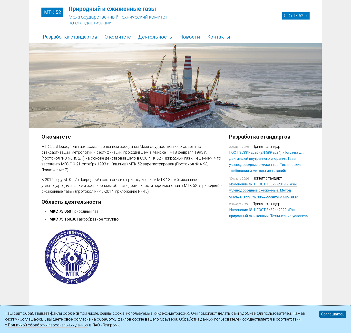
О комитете (118, 37)
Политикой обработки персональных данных (48, 325)
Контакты (218, 37)
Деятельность (155, 37)
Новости (189, 37)
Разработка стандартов (70, 37)
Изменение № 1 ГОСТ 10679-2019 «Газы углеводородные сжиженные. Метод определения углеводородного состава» (263, 190)
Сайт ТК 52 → (296, 15)
